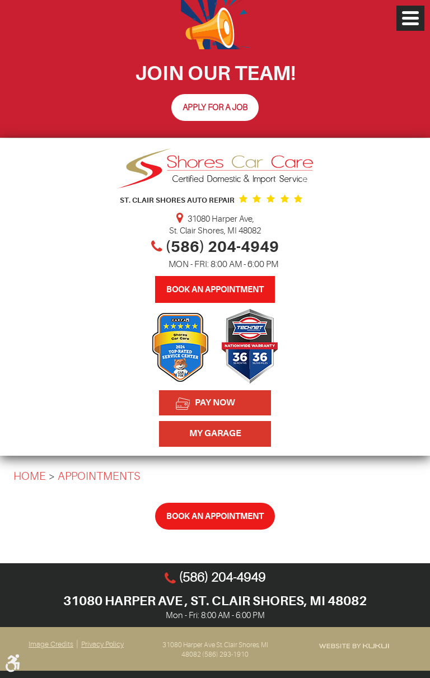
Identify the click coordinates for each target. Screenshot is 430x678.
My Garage (215, 433)
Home (29, 476)
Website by (354, 646)
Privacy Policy (102, 644)
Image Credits (51, 644)
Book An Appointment (215, 289)
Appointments (99, 476)
